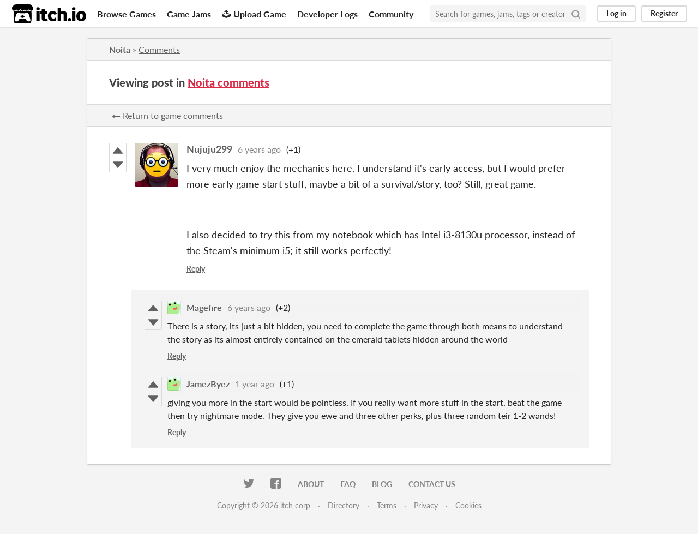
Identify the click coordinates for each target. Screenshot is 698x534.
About (311, 484)
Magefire (204, 307)
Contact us (431, 484)
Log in (616, 13)
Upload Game (254, 14)
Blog (382, 484)
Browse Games (126, 14)
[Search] (575, 13)
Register (664, 13)
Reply (195, 268)
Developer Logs (327, 14)
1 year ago (254, 384)
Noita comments (228, 82)
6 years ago (259, 149)
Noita (119, 49)
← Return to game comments (167, 115)
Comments (159, 49)
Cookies (468, 505)
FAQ (348, 484)
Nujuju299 (209, 149)
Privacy (426, 505)
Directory (343, 505)
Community (391, 14)
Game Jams (189, 14)
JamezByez (208, 384)
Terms (386, 505)
